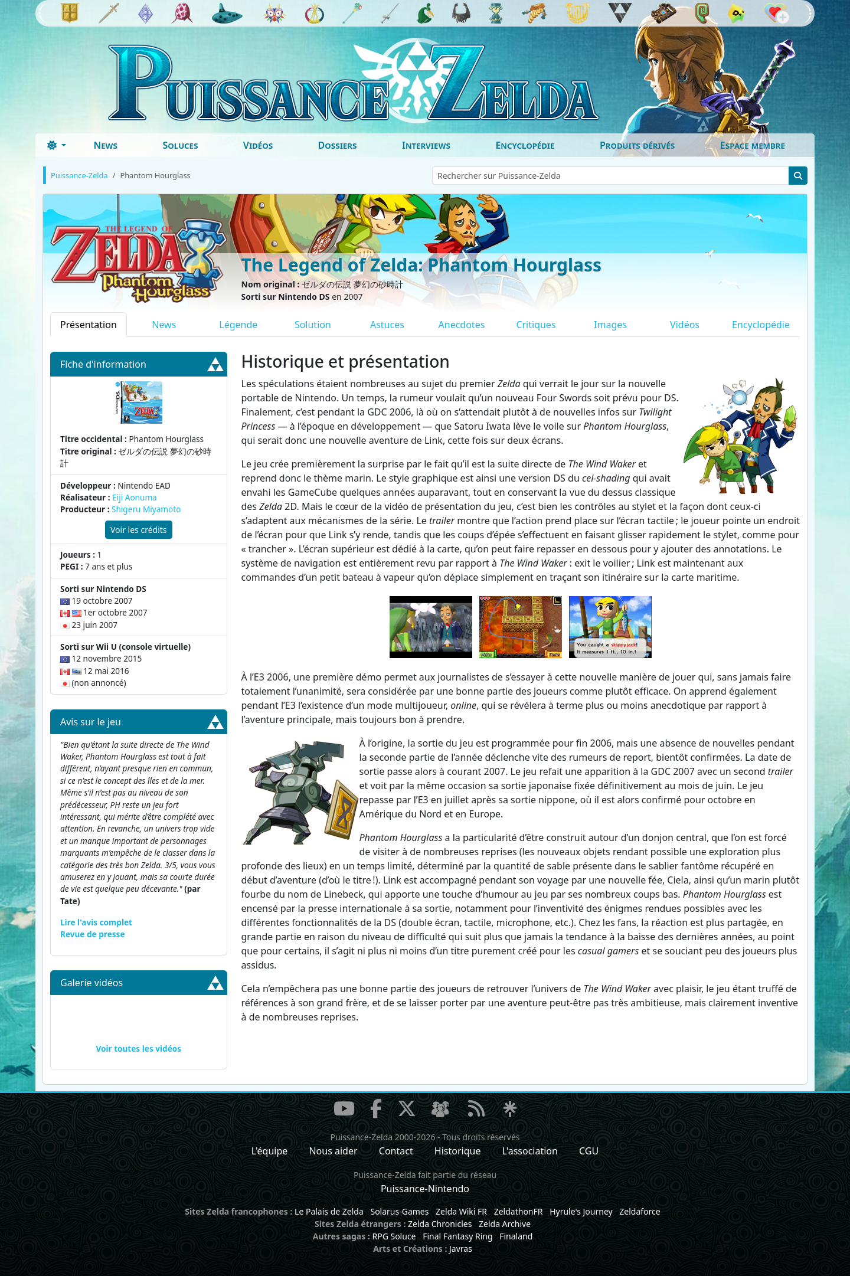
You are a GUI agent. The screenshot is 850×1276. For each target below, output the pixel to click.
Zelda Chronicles (440, 1223)
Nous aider (333, 1150)
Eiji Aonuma (134, 497)
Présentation (88, 324)
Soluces (180, 145)
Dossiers (337, 145)
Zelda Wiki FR (461, 1211)
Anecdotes (462, 324)
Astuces (387, 324)
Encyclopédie (524, 145)
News (105, 145)
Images (610, 324)
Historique (457, 1150)
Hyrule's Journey (581, 1211)
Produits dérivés (637, 145)
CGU (589, 1150)
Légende (238, 324)
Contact (396, 1150)
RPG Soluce (394, 1236)
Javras (460, 1248)
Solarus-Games (399, 1211)
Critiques (535, 324)
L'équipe (269, 1150)
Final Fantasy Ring (457, 1236)
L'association (530, 1150)
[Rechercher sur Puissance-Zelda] (610, 175)
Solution (313, 324)
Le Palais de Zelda (329, 1211)
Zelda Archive (505, 1223)
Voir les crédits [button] (138, 529)
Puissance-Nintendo (425, 1188)
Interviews (426, 145)
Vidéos (258, 145)
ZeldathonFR (518, 1211)
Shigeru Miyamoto (146, 509)
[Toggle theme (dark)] (56, 145)
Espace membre (752, 145)
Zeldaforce (639, 1211)
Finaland (515, 1236)
